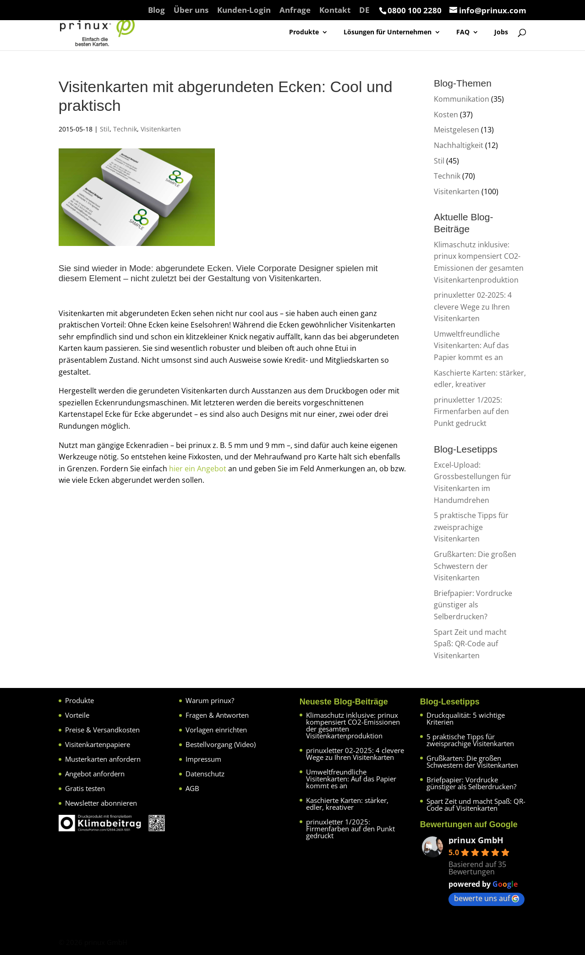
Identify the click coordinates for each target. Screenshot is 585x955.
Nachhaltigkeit (458, 145)
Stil (104, 129)
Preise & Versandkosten (102, 729)
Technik (125, 129)
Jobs (501, 32)
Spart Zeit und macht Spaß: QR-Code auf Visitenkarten (470, 643)
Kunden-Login (244, 10)
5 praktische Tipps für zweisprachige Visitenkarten (471, 527)
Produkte (304, 32)
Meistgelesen (456, 130)
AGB (192, 788)
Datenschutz (205, 773)
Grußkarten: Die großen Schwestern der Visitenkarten (475, 566)
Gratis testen (85, 788)
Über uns (191, 10)
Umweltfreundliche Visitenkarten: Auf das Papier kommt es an (471, 345)
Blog (156, 10)
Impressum (203, 759)
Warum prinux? (210, 700)
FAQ (463, 32)
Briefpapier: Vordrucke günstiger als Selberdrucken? (473, 605)
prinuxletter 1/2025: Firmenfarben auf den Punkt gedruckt (471, 411)
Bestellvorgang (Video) (221, 744)
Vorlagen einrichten (216, 729)
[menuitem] (364, 13)
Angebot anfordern (95, 773)
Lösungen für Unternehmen (388, 32)
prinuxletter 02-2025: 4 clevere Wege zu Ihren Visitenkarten (473, 306)
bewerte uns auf (486, 898)
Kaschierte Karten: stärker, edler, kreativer (347, 804)
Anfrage (295, 10)
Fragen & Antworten (217, 715)
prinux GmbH (475, 840)
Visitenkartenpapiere (97, 744)
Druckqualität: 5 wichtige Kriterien (465, 718)
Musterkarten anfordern (103, 759)
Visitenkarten (161, 129)
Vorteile (77, 715)
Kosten (446, 114)
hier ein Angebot (197, 469)
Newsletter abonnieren (101, 803)
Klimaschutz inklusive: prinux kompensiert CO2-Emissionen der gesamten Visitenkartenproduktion (353, 725)
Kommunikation (461, 99)
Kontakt (334, 10)
